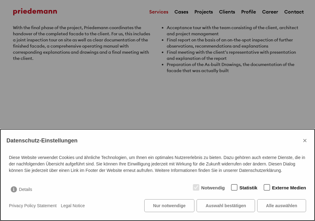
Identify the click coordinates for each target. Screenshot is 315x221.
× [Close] (305, 140)
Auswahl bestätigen (225, 205)
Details (25, 189)
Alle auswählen (281, 205)
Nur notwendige (169, 205)
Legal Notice (73, 205)
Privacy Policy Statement (33, 205)
